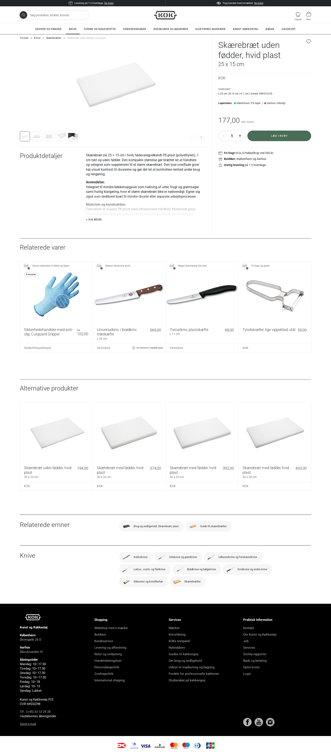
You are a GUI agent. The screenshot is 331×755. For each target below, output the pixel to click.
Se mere (108, 3)
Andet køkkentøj (245, 29)
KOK (221, 78)
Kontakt (248, 628)
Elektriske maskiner (210, 29)
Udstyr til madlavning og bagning (191, 667)
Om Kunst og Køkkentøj (260, 634)
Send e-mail (28, 724)
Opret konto (251, 667)
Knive (73, 29)
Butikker (100, 634)
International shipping (109, 680)
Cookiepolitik (103, 674)
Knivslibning (177, 634)
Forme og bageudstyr (100, 29)
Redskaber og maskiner (170, 29)
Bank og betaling (255, 661)
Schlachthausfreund (37, 348)
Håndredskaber (134, 29)
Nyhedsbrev (177, 648)
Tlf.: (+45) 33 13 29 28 (35, 712)
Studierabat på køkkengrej (187, 680)
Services (249, 648)
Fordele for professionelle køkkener (194, 674)
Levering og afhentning (110, 648)
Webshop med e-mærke (111, 628)
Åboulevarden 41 (31, 652)
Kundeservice (103, 641)
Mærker (174, 628)
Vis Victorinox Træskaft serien (147, 348)
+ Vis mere (94, 219)
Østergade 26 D (30, 640)
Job (245, 641)
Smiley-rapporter (254, 654)
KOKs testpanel (179, 641)
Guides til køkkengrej (183, 654)
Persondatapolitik (106, 667)
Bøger (270, 29)
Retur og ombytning (108, 654)
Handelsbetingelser (108, 661)
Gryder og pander (48, 29)
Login (247, 674)
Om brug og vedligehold (185, 661)
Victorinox (103, 348)
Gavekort (289, 29)
